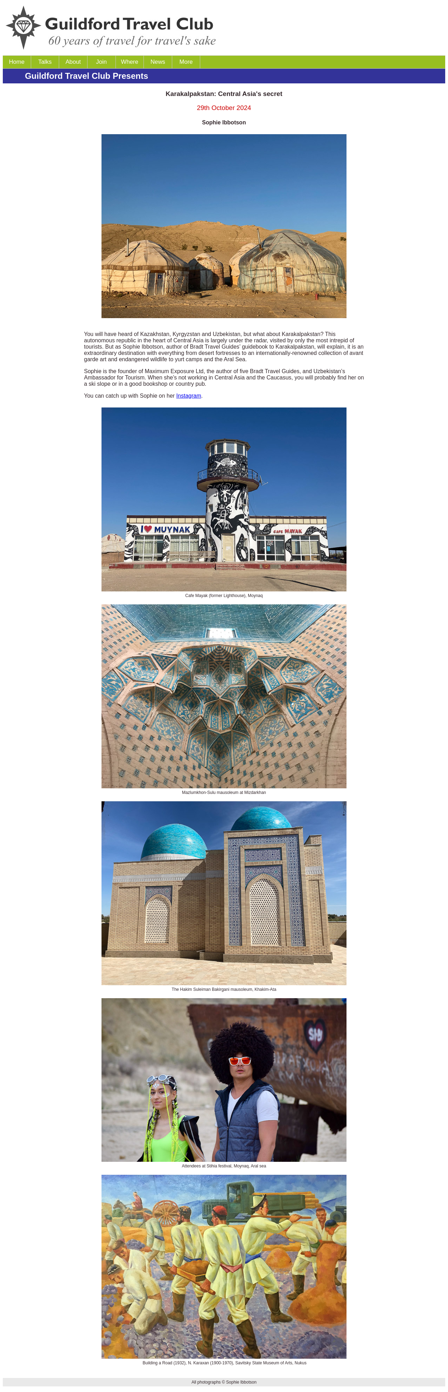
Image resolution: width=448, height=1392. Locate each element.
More (185, 62)
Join (101, 62)
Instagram (188, 396)
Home (16, 62)
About (73, 62)
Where (129, 62)
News (157, 62)
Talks (44, 62)
